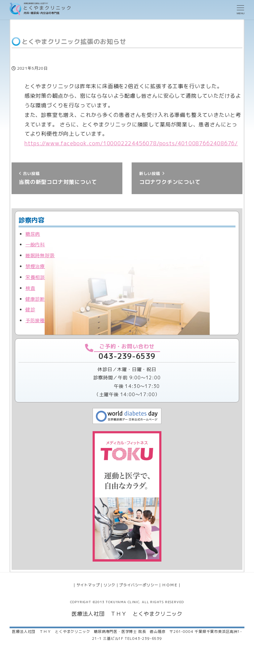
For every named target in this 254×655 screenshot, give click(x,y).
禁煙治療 (35, 266)
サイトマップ (88, 585)
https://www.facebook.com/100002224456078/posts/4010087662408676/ (131, 143)
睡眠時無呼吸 (40, 255)
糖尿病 (32, 234)
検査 (30, 288)
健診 (30, 309)
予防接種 (35, 320)
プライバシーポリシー (138, 585)
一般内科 (35, 244)
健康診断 (35, 299)
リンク (109, 585)
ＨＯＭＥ (170, 585)
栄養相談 (35, 277)
